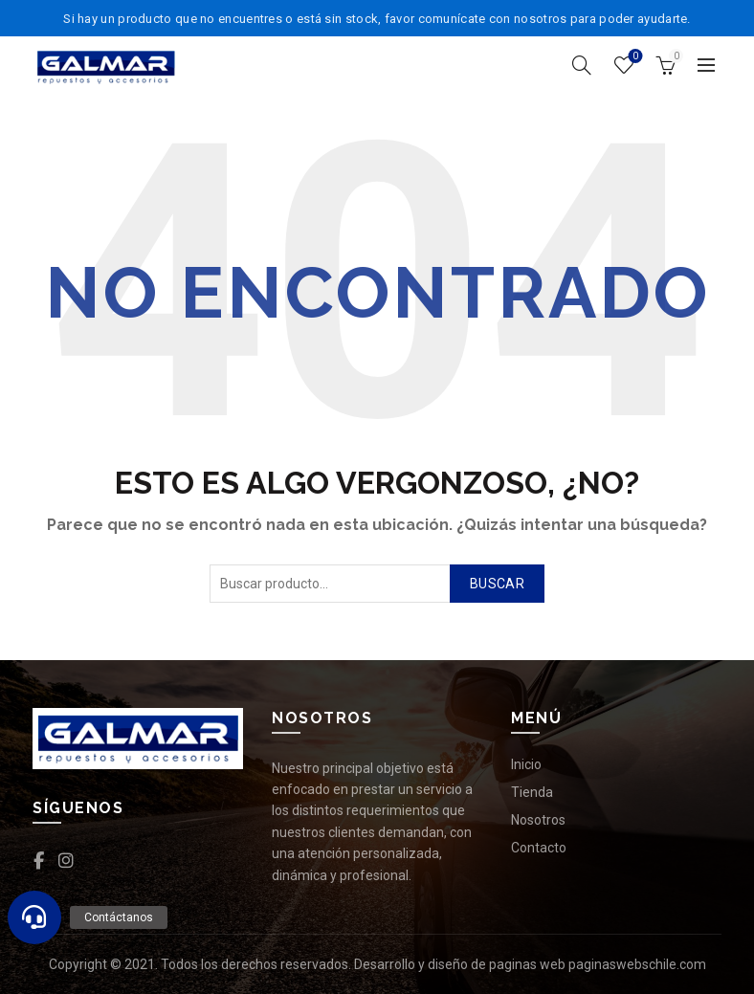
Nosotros (538, 820)
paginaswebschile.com (637, 964)
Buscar (497, 583)
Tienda (532, 792)
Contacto (538, 847)
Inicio (526, 764)
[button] (34, 917)
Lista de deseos (634, 57)
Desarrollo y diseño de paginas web (460, 964)
